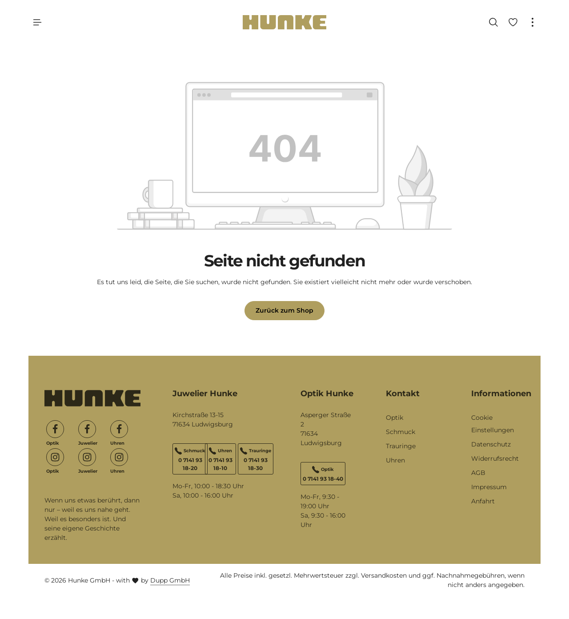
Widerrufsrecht (495, 458)
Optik (394, 418)
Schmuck (400, 432)
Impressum (489, 487)
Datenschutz (491, 444)
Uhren (395, 460)
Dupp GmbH (170, 580)
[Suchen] (493, 22)
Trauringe (401, 446)
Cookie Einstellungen (492, 424)
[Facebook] (55, 429)
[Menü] (37, 22)
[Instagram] (55, 457)
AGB (478, 473)
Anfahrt (483, 501)
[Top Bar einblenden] (532, 22)
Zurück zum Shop (284, 310)
